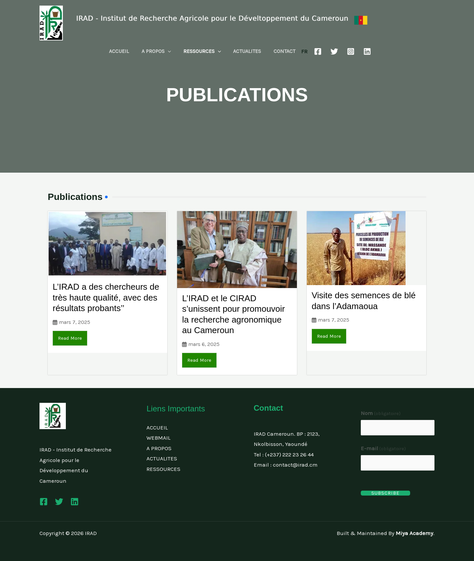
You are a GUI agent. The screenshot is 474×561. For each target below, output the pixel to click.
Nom (381, 413)
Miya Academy (414, 533)
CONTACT (281, 51)
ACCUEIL (123, 51)
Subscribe (385, 493)
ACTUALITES (245, 51)
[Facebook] (313, 51)
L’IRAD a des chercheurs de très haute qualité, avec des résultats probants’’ (106, 297)
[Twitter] (330, 51)
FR (300, 51)
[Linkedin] (363, 51)
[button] (169, 51)
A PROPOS (158, 51)
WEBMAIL (158, 437)
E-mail (383, 448)
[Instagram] (346, 51)
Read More (70, 338)
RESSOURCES (202, 51)
